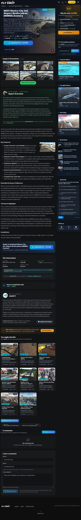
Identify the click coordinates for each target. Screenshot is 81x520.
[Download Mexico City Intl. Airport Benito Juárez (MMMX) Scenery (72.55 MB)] (18, 43)
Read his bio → (10, 123)
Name (5, 456)
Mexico (25, 38)
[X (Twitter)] (68, 227)
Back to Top (40, 512)
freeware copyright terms (34, 276)
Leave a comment (48, 432)
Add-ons (4, 6)
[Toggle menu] (78, 2)
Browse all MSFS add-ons (10, 420)
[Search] (58, 2)
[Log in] (65, 2)
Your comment (7, 472)
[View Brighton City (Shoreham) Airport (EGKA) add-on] (28, 379)
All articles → (69, 174)
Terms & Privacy (30, 506)
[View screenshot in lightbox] (52, 50)
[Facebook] (61, 227)
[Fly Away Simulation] (8, 2)
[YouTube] (76, 227)
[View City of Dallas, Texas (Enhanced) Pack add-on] (28, 404)
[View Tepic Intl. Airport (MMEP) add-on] (46, 354)
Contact (17, 506)
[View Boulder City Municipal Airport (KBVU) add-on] (9, 379)
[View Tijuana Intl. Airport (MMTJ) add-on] (28, 354)
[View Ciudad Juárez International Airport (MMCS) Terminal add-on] (9, 354)
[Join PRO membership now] (68, 32)
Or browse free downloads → (68, 36)
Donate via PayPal (45, 321)
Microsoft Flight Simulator (15, 6)
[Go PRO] (72, 2)
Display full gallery (28, 82)
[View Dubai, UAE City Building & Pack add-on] (46, 379)
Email (5, 463)
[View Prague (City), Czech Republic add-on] (9, 404)
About (22, 506)
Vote (61, 217)
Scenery (27, 6)
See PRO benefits (47, 330)
